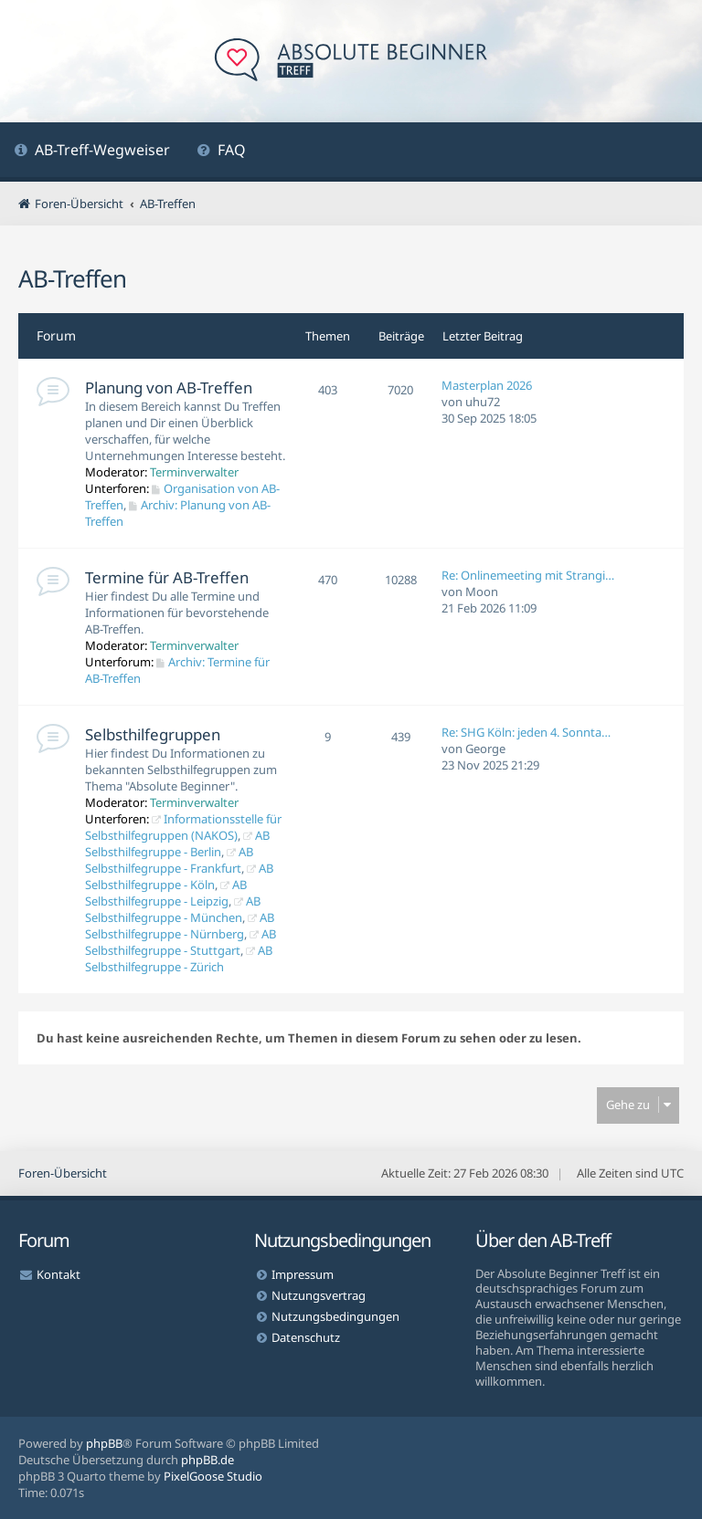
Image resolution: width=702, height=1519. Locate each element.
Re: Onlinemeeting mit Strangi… (527, 575)
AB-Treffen (72, 278)
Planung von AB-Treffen (168, 387)
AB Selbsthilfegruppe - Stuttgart (180, 942)
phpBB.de (207, 1459)
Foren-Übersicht (62, 1173)
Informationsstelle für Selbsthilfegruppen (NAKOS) (183, 827)
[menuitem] (92, 152)
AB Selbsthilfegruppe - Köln (179, 876)
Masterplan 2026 (486, 385)
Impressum (302, 1274)
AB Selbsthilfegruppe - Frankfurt (169, 859)
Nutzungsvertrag (318, 1295)
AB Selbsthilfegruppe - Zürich (178, 958)
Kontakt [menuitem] (58, 1274)
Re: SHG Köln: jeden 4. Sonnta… (526, 732)
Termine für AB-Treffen (167, 577)
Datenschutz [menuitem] (305, 1337)
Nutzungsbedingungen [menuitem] (335, 1316)
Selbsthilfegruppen (152, 734)
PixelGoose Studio (213, 1476)
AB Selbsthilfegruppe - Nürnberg (179, 925)
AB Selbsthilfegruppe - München (173, 909)
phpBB (104, 1443)
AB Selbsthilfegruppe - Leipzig (166, 892)
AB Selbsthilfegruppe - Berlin (177, 843)
